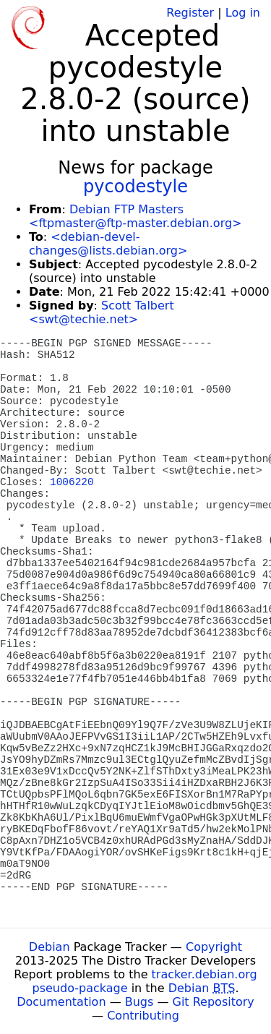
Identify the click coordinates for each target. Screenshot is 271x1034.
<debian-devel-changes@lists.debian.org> (108, 243)
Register (190, 13)
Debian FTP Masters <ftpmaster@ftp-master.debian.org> (135, 216)
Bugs (139, 1002)
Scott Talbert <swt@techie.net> (101, 312)
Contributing (143, 1015)
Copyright (214, 947)
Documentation (61, 1002)
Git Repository (213, 1002)
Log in (242, 13)
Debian (49, 947)
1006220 (71, 482)
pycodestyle (135, 186)
